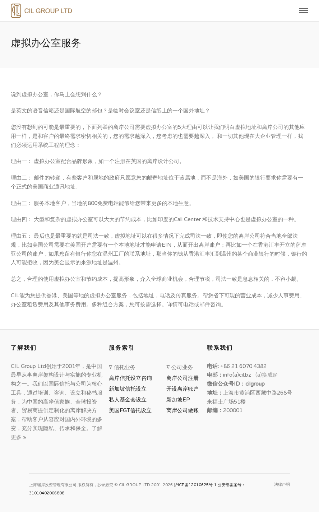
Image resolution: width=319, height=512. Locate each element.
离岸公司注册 (184, 378)
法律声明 (282, 484)
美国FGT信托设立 (131, 410)
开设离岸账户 (182, 389)
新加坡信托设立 (129, 389)
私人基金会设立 (128, 399)
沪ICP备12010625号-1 (195, 485)
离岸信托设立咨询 (132, 378)
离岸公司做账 (182, 410)
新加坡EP (178, 399)
